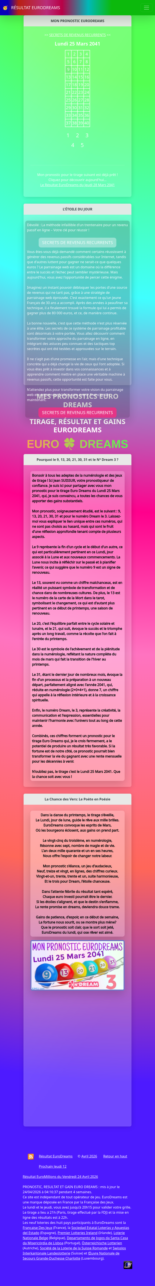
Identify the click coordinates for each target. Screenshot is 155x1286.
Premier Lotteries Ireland (77, 1232)
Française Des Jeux (37, 1227)
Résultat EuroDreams (56, 1156)
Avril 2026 (89, 1156)
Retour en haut (115, 1156)
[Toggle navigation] (146, 7)
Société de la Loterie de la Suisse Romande (74, 1248)
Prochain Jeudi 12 (52, 1166)
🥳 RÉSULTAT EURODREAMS (31, 7)
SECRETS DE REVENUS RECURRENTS (77, 35)
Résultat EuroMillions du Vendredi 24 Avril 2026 (60, 1176)
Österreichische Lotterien (102, 1243)
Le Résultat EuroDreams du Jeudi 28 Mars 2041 (77, 185)
